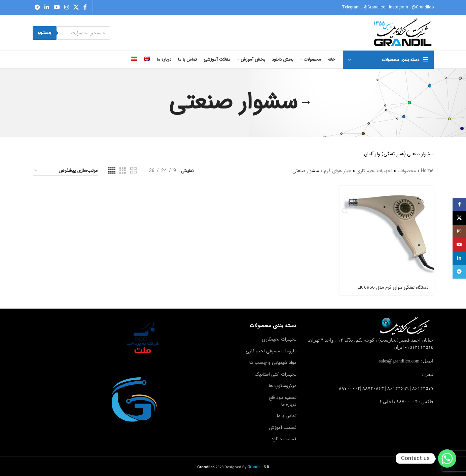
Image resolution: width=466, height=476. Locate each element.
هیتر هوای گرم (337, 170)
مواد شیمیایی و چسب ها (272, 361)
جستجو (44, 32)
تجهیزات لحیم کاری (374, 170)
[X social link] (76, 7)
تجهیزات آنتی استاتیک (275, 372)
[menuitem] (147, 60)
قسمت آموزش (282, 426)
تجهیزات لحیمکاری (279, 338)
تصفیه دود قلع (282, 396)
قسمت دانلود (283, 437)
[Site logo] (403, 32)
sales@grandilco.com (399, 359)
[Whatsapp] (447, 458)
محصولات (406, 170)
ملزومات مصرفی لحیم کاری (271, 349)
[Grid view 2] (133, 170)
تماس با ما (286, 414)
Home (427, 170)
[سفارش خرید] (65, 171)
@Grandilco (374, 7)
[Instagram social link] (66, 7)
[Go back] (305, 102)
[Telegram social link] (37, 7)
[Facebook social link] (85, 7)
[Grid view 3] (122, 170)
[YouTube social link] (56, 7)
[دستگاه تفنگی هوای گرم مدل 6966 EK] (387, 232)
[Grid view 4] (111, 170)
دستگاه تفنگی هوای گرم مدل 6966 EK (392, 285)
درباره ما (288, 402)
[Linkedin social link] (46, 7)
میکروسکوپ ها (282, 384)
